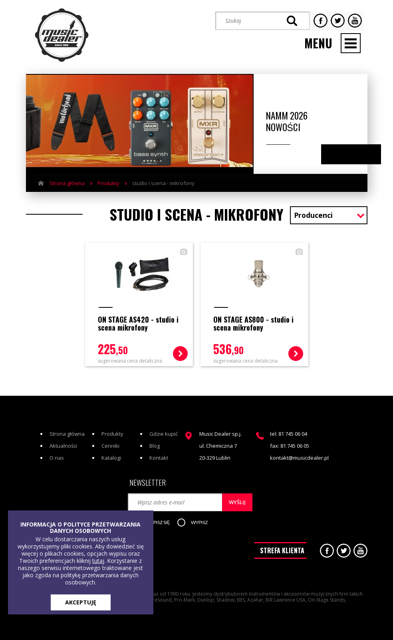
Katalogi (111, 449)
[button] (160, 514)
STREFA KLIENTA (282, 545)
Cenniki (110, 437)
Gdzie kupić (163, 425)
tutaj (98, 560)
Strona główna (67, 179)
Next (359, 151)
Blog (154, 437)
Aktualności (63, 437)
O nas (57, 449)
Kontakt (158, 449)
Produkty (108, 179)
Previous (343, 151)
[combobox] (329, 212)
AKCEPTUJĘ (80, 602)
